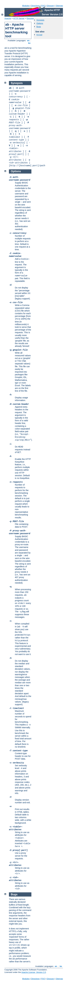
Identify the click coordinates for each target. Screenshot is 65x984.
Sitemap (59, 5)
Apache (7, 18)
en (28, 40)
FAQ (43, 5)
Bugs (38, 26)
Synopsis (40, 20)
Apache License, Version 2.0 (33, 972)
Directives (35, 5)
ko (29, 43)
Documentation (33, 18)
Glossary (50, 5)
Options (39, 23)
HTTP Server (19, 18)
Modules (25, 5)
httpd (39, 35)
